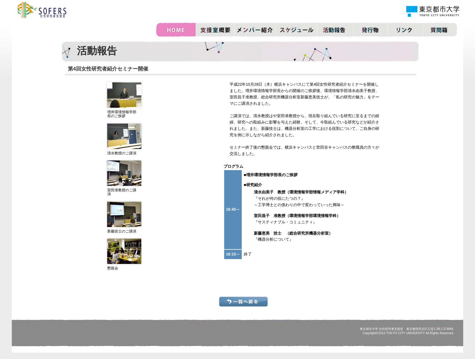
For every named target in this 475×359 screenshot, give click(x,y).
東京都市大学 (433, 10)
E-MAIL (448, 329)
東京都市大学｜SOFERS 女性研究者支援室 (42, 13)
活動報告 (335, 33)
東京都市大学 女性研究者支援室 (381, 329)
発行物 (370, 33)
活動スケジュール (296, 33)
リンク (405, 33)
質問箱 (440, 33)
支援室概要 (215, 33)
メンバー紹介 (254, 33)
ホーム (176, 33)
